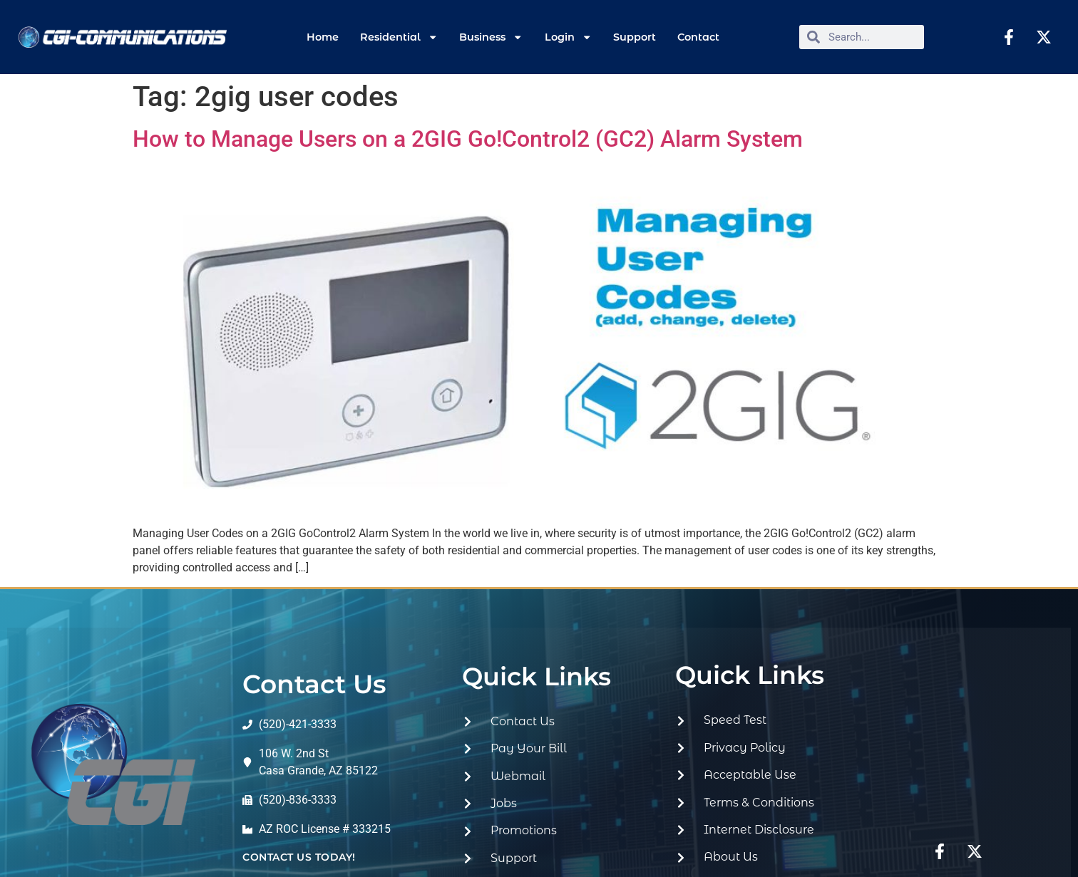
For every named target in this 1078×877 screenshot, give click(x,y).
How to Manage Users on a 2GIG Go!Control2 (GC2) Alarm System (468, 138)
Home (323, 37)
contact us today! (299, 857)
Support (634, 37)
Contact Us (314, 684)
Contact (698, 37)
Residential (399, 37)
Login (568, 37)
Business (491, 37)
